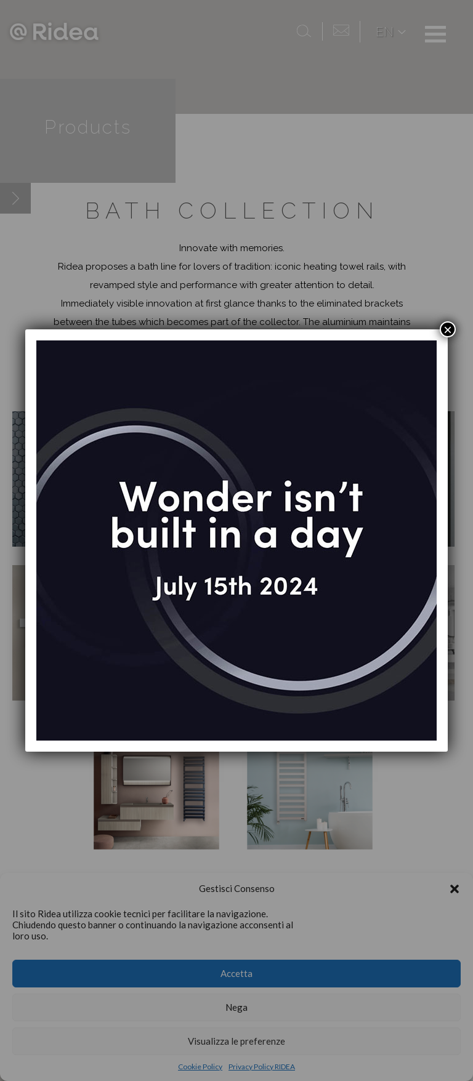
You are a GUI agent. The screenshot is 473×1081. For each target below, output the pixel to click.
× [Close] (447, 329)
